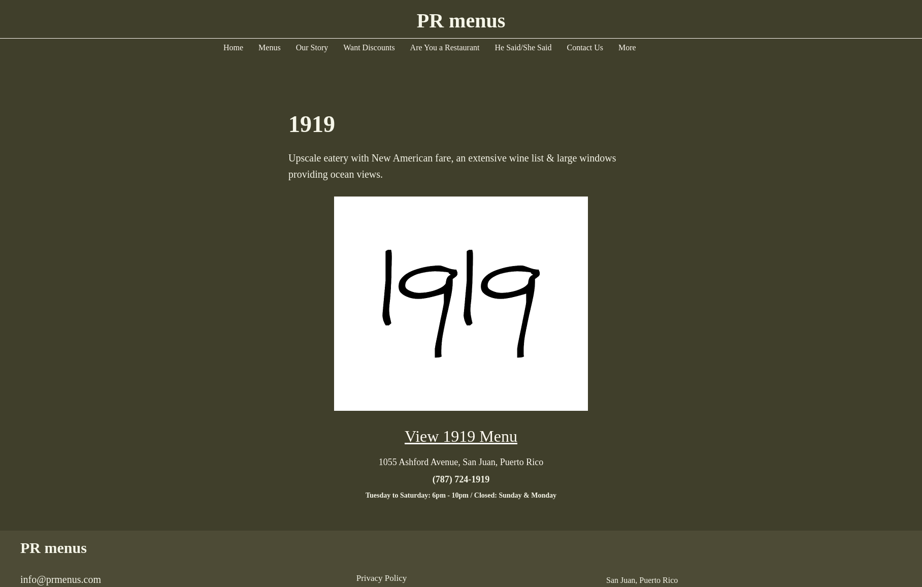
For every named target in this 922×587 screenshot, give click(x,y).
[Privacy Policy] (381, 578)
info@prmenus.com (60, 579)
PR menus (53, 547)
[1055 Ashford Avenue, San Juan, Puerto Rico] (461, 462)
